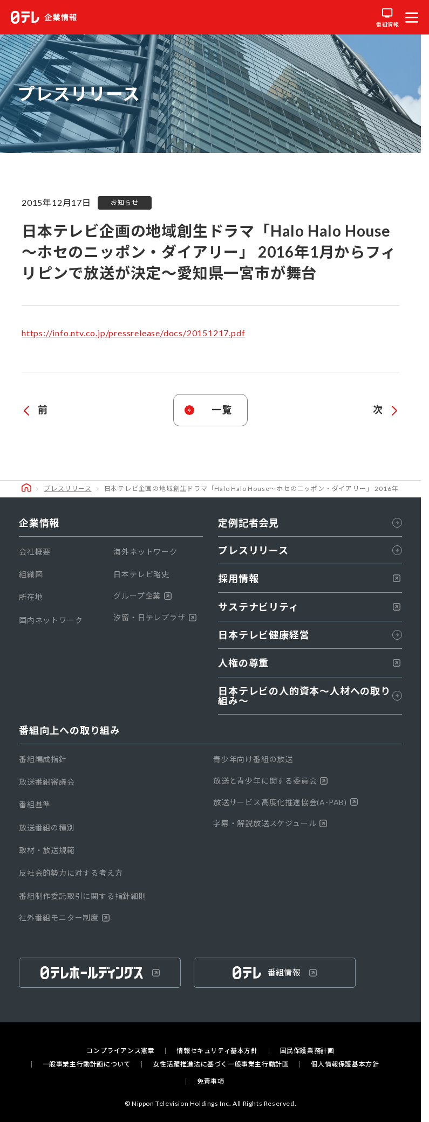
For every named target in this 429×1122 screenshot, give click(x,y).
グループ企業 (142, 595)
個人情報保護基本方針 (345, 1064)
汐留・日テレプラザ (154, 617)
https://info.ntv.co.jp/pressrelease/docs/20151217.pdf (133, 333)
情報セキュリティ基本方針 (216, 1051)
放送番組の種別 (47, 827)
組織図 (31, 574)
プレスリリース (68, 488)
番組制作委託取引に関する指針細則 (83, 896)
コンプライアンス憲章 (120, 1051)
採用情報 (309, 578)
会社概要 (35, 551)
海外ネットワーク (145, 551)
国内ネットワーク (51, 620)
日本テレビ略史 (141, 574)
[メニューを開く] (411, 17)
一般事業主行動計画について (87, 1064)
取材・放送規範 (47, 850)
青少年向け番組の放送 (253, 759)
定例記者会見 (310, 523)
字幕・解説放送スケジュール (270, 823)
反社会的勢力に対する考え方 (70, 872)
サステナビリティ (309, 606)
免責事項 (210, 1081)
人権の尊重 (309, 662)
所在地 (31, 596)
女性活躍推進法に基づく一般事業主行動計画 (221, 1064)
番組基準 (35, 804)
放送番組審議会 (47, 781)
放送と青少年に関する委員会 (270, 780)
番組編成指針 (43, 759)
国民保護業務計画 (307, 1051)
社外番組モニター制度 (64, 917)
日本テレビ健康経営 (310, 635)
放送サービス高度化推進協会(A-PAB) (285, 802)
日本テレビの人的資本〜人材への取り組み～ (310, 695)
